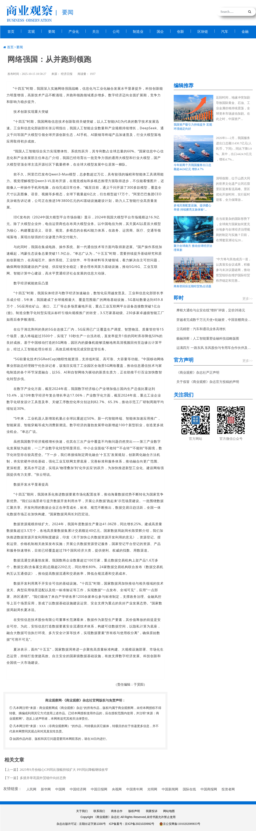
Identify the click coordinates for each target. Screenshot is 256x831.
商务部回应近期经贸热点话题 (192, 285)
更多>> (247, 298)
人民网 (31, 789)
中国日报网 (99, 789)
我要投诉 (151, 810)
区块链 (202, 31)
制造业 (138, 31)
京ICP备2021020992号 (139, 823)
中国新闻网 (170, 789)
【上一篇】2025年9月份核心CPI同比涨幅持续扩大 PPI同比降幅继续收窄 (55, 769)
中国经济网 (78, 789)
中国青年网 (134, 789)
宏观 (31, 31)
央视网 (117, 789)
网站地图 (169, 810)
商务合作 (117, 810)
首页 (10, 31)
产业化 (73, 31)
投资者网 (228, 789)
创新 (180, 31)
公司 (116, 31)
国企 (160, 31)
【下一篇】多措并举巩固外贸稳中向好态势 (34, 777)
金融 (245, 31)
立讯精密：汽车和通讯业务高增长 (201, 328)
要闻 (51, 31)
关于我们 (82, 810)
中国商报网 (209, 789)
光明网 (152, 789)
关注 (95, 31)
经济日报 (66, 73)
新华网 (46, 789)
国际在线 (189, 789)
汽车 (224, 31)
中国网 (60, 789)
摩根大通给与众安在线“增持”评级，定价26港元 (210, 310)
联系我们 (99, 810)
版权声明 (134, 810)
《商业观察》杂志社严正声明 (197, 372)
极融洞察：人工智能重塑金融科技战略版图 (207, 338)
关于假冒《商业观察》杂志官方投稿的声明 (207, 381)
